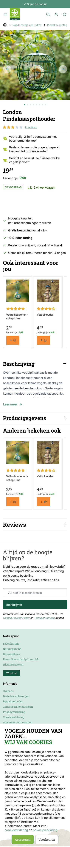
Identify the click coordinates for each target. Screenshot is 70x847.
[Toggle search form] (48, 14)
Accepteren (23, 839)
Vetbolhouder (45, 314)
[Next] (63, 69)
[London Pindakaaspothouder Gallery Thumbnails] (35, 104)
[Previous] (7, 69)
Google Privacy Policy (16, 617)
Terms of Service (44, 617)
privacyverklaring (45, 830)
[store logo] (15, 14)
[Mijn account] (56, 14)
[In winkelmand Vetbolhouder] (43, 339)
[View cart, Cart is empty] (64, 14)
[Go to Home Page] (5, 25)
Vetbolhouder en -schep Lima (17, 316)
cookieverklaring (16, 830)
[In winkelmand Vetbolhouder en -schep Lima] (12, 339)
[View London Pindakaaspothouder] (24, 104)
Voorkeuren (46, 839)
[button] (13, 127)
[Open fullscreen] (35, 65)
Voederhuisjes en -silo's (27, 25)
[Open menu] (5, 14)
